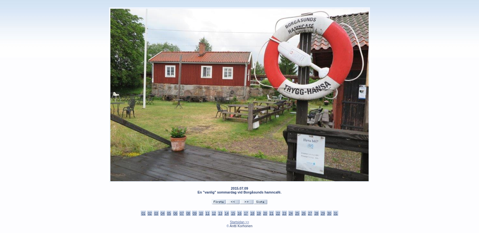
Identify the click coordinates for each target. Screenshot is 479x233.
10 (201, 213)
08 (188, 213)
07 (182, 213)
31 (336, 213)
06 (175, 213)
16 (239, 213)
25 (297, 213)
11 (207, 213)
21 (271, 213)
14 (227, 213)
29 (323, 213)
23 (284, 213)
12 (214, 213)
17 (246, 213)
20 (265, 213)
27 (310, 213)
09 (195, 213)
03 (156, 213)
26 (304, 213)
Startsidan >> (239, 222)
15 (233, 213)
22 (278, 213)
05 (169, 213)
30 (329, 213)
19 (259, 213)
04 (163, 213)
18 (252, 213)
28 (316, 213)
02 (150, 213)
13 (220, 213)
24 (291, 213)
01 (143, 213)
